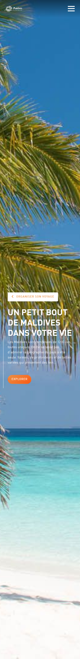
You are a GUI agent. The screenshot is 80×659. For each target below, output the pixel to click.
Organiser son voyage (33, 296)
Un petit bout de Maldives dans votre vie (40, 321)
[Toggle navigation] (71, 8)
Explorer (20, 379)
